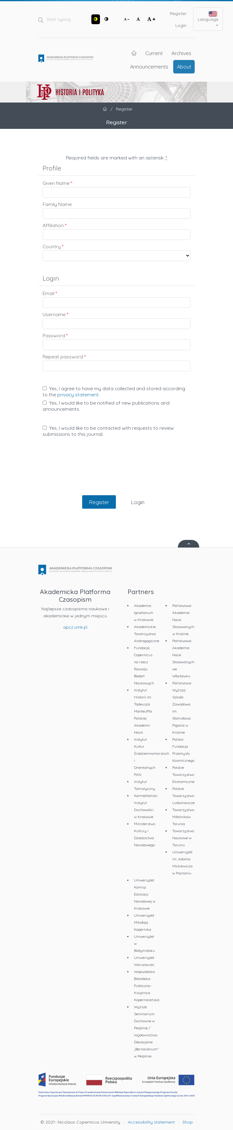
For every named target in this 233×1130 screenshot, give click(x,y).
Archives (181, 53)
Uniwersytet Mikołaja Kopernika (144, 922)
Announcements (149, 66)
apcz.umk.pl (75, 627)
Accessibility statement (151, 1122)
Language (208, 19)
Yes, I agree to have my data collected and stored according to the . (114, 391)
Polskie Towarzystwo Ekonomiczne (183, 774)
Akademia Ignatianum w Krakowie (143, 612)
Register (178, 13)
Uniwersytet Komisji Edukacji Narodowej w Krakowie (144, 894)
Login (180, 25)
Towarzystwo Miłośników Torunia (183, 816)
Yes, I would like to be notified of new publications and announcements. (106, 406)
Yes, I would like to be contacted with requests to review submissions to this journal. (108, 431)
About (184, 66)
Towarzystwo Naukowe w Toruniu (183, 838)
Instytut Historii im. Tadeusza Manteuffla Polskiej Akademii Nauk (143, 711)
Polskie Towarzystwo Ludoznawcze (183, 795)
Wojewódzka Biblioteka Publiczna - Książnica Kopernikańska (146, 985)
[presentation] (116, 473)
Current (154, 53)
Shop (187, 1122)
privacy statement (78, 394)
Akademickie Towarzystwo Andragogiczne (146, 633)
